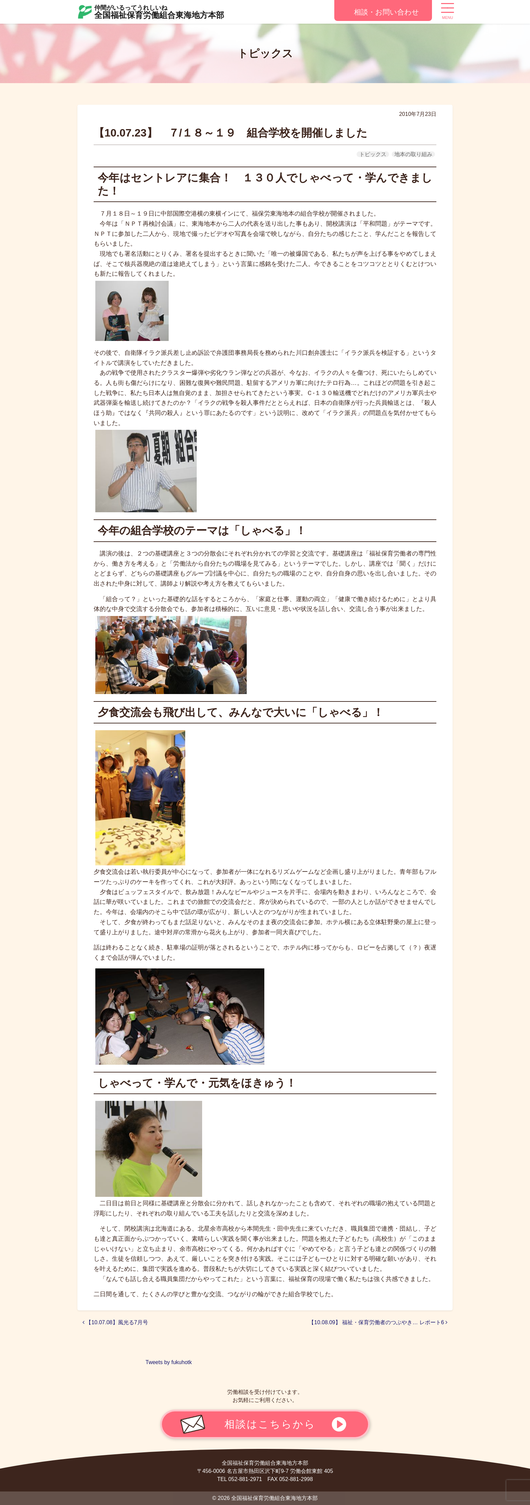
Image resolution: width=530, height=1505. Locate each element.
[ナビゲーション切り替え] (447, 10)
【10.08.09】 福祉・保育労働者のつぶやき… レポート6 (378, 1322)
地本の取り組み (413, 154)
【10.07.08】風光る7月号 (115, 1322)
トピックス (372, 154)
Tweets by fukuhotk (169, 1362)
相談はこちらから (270, 1424)
